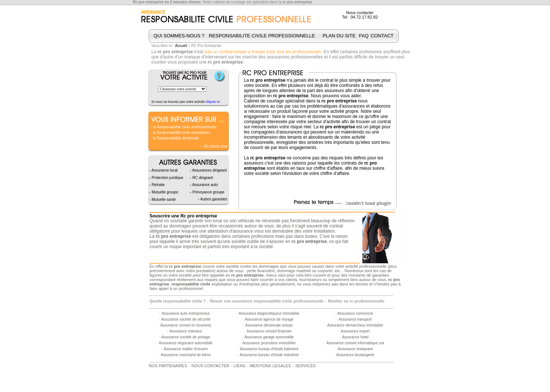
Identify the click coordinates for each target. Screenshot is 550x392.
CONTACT (381, 35)
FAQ (364, 35)
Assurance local (164, 170)
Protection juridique (167, 178)
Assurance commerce (355, 313)
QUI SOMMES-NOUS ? (179, 35)
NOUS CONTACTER (210, 366)
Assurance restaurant (355, 349)
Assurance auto (204, 185)
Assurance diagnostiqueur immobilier (269, 313)
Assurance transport (355, 319)
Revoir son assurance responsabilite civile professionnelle (266, 301)
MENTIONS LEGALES (270, 366)
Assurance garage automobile (269, 337)
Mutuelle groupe (164, 192)
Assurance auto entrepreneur (186, 313)
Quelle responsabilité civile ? (178, 301)
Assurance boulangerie (355, 355)
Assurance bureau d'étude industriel (268, 355)
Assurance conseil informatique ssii (355, 343)
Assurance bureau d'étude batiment (269, 349)
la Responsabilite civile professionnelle (184, 127)
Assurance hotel (355, 337)
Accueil (181, 46)
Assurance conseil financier (269, 331)
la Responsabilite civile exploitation (181, 133)
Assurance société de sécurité (185, 319)
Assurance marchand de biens (186, 355)
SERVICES (305, 366)
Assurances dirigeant (209, 170)
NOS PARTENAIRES (168, 366)
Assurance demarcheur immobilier (355, 325)
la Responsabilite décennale (176, 138)
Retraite (158, 185)
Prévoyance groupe (208, 192)
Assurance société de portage (185, 337)
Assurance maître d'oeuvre (186, 349)
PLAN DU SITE (339, 35)
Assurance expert (355, 331)
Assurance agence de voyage (269, 319)
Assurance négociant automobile (185, 343)
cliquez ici (213, 102)
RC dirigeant (202, 178)
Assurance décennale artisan (269, 325)
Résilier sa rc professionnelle (356, 301)
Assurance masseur (186, 331)
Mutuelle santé (163, 199)
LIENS (239, 366)
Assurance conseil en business (185, 325)
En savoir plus (215, 146)
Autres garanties (213, 199)
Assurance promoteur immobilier (269, 343)
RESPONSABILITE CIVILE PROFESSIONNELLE (262, 35)
